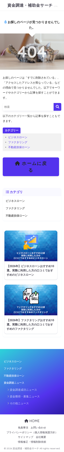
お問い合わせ (38, 427)
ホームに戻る (31, 167)
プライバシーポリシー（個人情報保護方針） (32, 432)
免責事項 (23, 427)
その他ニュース (19, 403)
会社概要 (41, 437)
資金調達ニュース (14, 382)
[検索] (57, 107)
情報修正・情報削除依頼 (32, 441)
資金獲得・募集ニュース (25, 396)
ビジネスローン (17, 137)
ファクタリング (17, 142)
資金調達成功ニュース (23, 389)
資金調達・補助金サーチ (30, 5)
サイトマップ (25, 437)
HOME (32, 421)
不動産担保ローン (19, 147)
